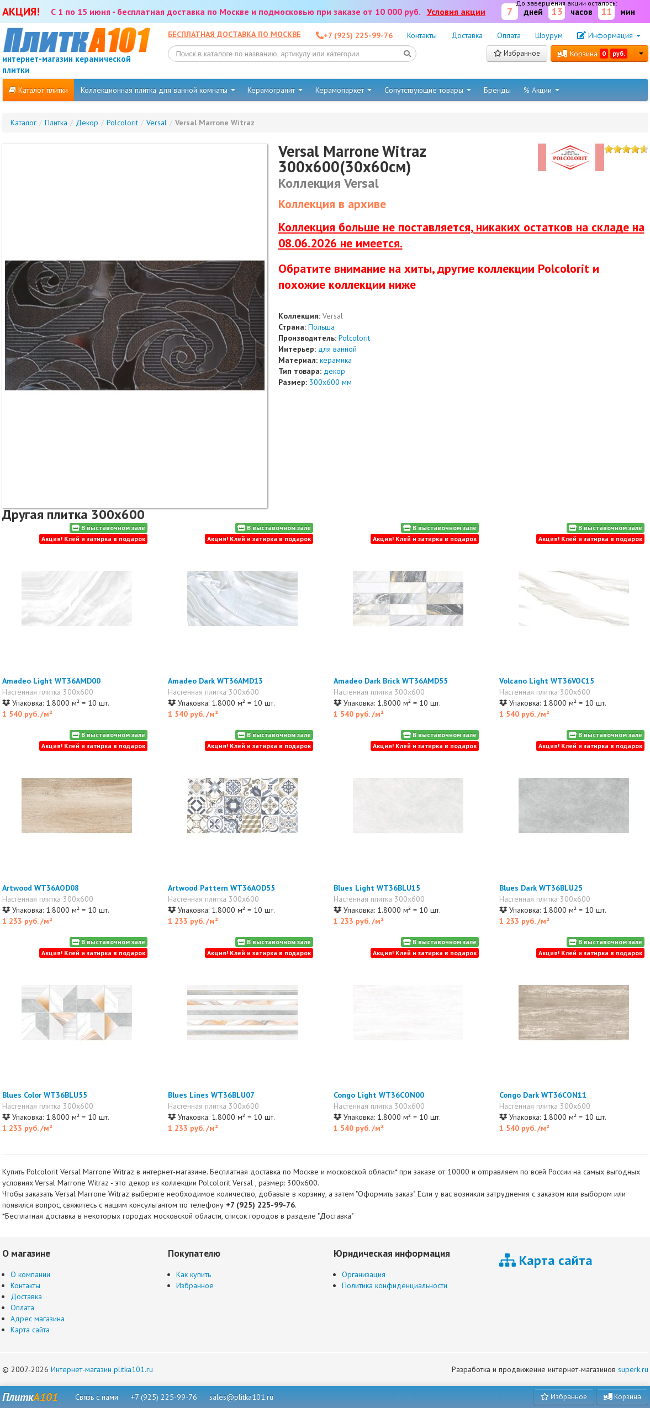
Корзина (592, 54)
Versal (333, 316)
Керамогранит (275, 90)
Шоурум (549, 35)
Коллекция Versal (328, 183)
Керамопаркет (343, 90)
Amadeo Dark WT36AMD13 (215, 681)
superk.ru (633, 1369)
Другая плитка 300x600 (73, 514)
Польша (321, 327)
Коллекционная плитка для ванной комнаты (158, 90)
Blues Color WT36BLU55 (44, 1095)
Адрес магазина (37, 1319)
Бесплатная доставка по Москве (234, 34)
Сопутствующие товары (427, 90)
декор (334, 371)
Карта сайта (30, 1330)
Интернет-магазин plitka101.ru (102, 1369)
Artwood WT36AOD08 (40, 888)
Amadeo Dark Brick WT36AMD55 (391, 681)
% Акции (541, 90)
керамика (336, 360)
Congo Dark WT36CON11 (542, 1095)
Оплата (509, 35)
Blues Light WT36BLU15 (377, 888)
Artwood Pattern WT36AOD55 (221, 888)
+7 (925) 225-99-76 (164, 1397)
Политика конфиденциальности (394, 1285)
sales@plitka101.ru (241, 1397)
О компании (30, 1274)
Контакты (422, 35)
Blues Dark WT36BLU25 (541, 888)
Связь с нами (96, 1397)
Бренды (497, 90)
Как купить (193, 1274)
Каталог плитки (38, 90)
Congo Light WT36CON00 (379, 1095)
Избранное (517, 53)
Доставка (467, 35)
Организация (363, 1274)
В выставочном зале (108, 527)
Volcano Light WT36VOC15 (546, 681)
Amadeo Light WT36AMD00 (51, 681)
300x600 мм (330, 382)
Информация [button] (609, 35)
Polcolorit (354, 338)
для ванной (337, 349)
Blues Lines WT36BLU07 (211, 1095)
